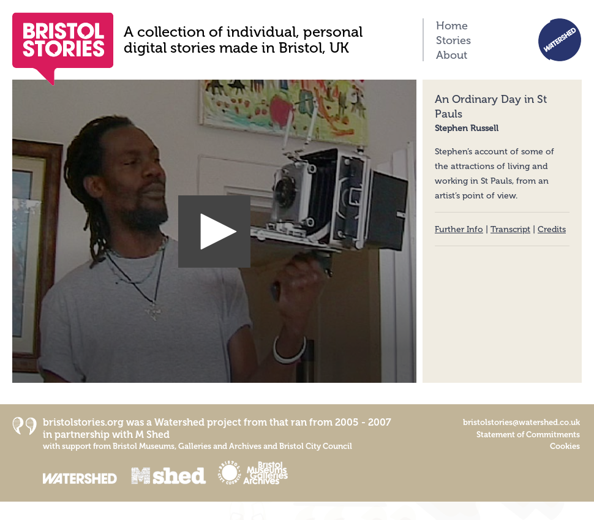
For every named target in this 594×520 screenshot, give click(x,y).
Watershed (179, 422)
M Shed (152, 434)
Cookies (565, 446)
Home (452, 26)
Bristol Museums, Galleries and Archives (187, 446)
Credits (552, 229)
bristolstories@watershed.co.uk (521, 422)
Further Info (459, 229)
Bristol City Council (315, 446)
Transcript (510, 229)
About (451, 55)
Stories (453, 40)
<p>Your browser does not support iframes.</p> (214, 231)
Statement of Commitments (528, 434)
